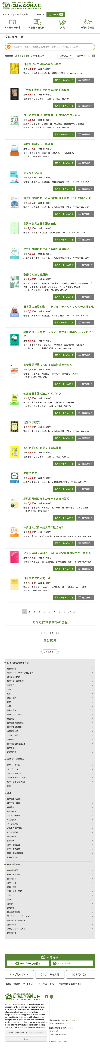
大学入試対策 (12, 735)
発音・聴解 (11, 697)
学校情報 (10, 739)
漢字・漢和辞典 (13, 844)
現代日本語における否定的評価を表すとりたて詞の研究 (57, 198)
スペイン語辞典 (13, 815)
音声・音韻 (11, 883)
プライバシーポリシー (48, 983)
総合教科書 (11, 668)
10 (69, 611)
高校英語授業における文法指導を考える (47, 364)
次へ (75, 611)
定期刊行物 (11, 752)
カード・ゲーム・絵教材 (17, 777)
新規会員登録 (21, 14)
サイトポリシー (29, 983)
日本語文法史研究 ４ (37, 578)
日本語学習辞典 (13, 799)
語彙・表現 (11, 710)
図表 (9, 786)
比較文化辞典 (12, 857)
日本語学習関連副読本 (16, 743)
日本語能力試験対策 (15, 723)
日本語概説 (11, 878)
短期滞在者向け (13, 677)
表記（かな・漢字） (15, 714)
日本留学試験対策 (14, 727)
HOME (8, 983)
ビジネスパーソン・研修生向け (20, 672)
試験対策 (10, 907)
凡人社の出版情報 (15, 1004)
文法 (9, 689)
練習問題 (10, 718)
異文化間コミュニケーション (19, 916)
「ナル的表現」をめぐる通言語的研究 (46, 90)
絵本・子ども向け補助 (16, 781)
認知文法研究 (31, 422)
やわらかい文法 (32, 172)
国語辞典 (10, 840)
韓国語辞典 (11, 811)
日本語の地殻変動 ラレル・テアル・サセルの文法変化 (58, 306)
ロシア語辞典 (12, 832)
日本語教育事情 (13, 912)
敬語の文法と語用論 (35, 274)
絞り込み (64, 55)
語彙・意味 (11, 887)
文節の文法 (30, 473)
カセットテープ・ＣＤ (16, 773)
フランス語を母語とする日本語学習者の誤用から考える (57, 553)
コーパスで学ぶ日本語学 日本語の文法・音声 (51, 115)
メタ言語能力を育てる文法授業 (42, 448)
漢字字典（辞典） (14, 803)
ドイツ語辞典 (12, 824)
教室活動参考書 (13, 874)
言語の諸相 (11, 924)
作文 (9, 702)
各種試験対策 (12, 731)
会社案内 (17, 983)
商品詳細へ (87, 80)
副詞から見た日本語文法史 (39, 223)
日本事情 (10, 748)
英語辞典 (10, 807)
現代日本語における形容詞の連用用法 (46, 249)
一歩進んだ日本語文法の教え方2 (43, 527)
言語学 (10, 903)
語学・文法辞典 (13, 849)
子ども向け (11, 685)
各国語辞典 (11, 836)
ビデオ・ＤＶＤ (13, 765)
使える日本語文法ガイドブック (42, 393)
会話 (9, 706)
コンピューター (13, 769)
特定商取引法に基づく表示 (70, 983)
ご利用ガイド (37, 14)
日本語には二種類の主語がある (42, 64)
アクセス (75, 1020)
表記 (9, 899)
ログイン (7, 14)
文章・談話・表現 (14, 891)
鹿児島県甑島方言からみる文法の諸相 (46, 498)
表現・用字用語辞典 (15, 853)
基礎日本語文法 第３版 (38, 144)
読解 (9, 693)
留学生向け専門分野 (15, 681)
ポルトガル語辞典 (14, 828)
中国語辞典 (11, 819)
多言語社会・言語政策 (16, 920)
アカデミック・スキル (16, 928)
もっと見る (48, 633)
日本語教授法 (12, 870)
